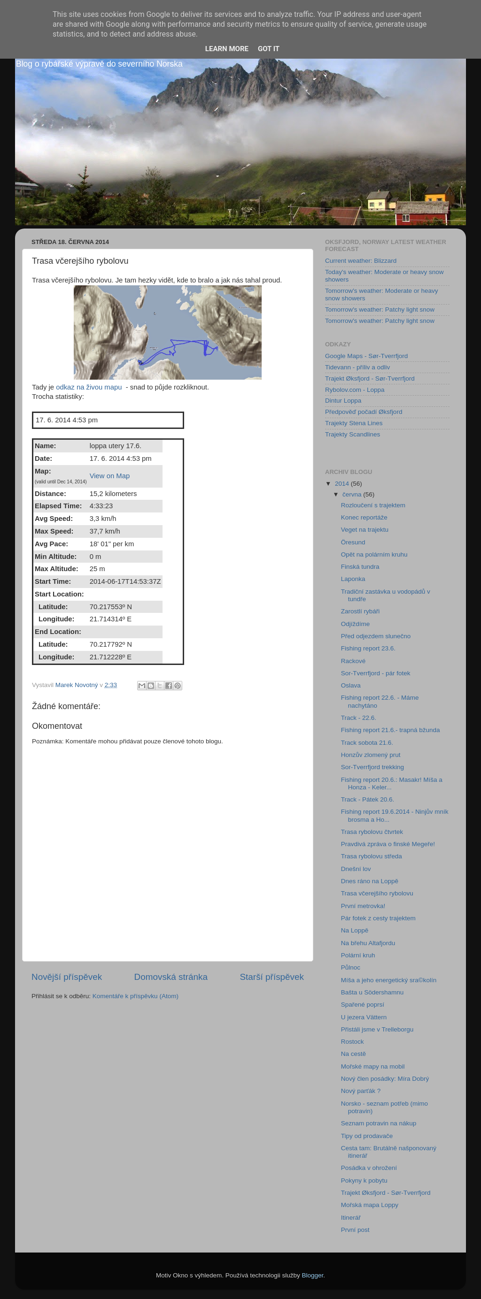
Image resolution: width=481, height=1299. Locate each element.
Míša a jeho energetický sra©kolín (389, 980)
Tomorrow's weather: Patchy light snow (379, 309)
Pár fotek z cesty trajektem (378, 918)
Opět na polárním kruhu (374, 554)
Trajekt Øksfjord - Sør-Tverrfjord (370, 378)
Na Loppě (355, 930)
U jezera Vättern (364, 1017)
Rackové (353, 661)
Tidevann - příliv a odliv (357, 367)
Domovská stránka (171, 977)
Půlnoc (350, 967)
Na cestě (353, 1053)
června (352, 494)
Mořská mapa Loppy (369, 1204)
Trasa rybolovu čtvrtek (372, 831)
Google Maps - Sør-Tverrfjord (366, 355)
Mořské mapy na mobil (373, 1066)
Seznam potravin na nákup (379, 1123)
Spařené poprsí (362, 1004)
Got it (268, 49)
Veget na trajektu (364, 529)
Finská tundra (360, 566)
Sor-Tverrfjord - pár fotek (376, 673)
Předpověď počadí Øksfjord (363, 411)
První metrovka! (363, 905)
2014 (343, 483)
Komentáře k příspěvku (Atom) (135, 996)
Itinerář (351, 1217)
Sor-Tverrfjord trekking (372, 767)
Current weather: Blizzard (360, 260)
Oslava (351, 685)
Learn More (226, 49)
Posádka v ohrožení (369, 1167)
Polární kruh (358, 955)
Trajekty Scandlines (352, 434)
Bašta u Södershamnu (372, 992)
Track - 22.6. (358, 717)
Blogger (313, 1275)
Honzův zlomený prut (371, 754)
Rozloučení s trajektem (373, 505)
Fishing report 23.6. (368, 648)
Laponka (353, 578)
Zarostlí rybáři (360, 611)
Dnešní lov (356, 868)
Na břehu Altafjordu (368, 943)
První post (355, 1229)
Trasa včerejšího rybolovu (377, 893)
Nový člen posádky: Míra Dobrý (385, 1078)
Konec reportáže (364, 517)
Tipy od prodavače (367, 1135)
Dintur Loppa (343, 400)
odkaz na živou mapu (89, 387)
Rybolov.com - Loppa (355, 389)
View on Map (110, 476)
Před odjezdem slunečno (376, 636)
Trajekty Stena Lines (354, 423)
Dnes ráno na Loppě (369, 881)
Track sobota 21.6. (367, 742)
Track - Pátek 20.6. (368, 799)
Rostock (352, 1041)
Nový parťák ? (361, 1090)
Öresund (353, 542)
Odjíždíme (355, 623)
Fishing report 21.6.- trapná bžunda (390, 730)
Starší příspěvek (272, 977)
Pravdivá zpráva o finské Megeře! (388, 844)
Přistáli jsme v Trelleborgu (377, 1029)
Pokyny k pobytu (364, 1180)
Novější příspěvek (66, 977)
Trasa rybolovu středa (371, 856)
